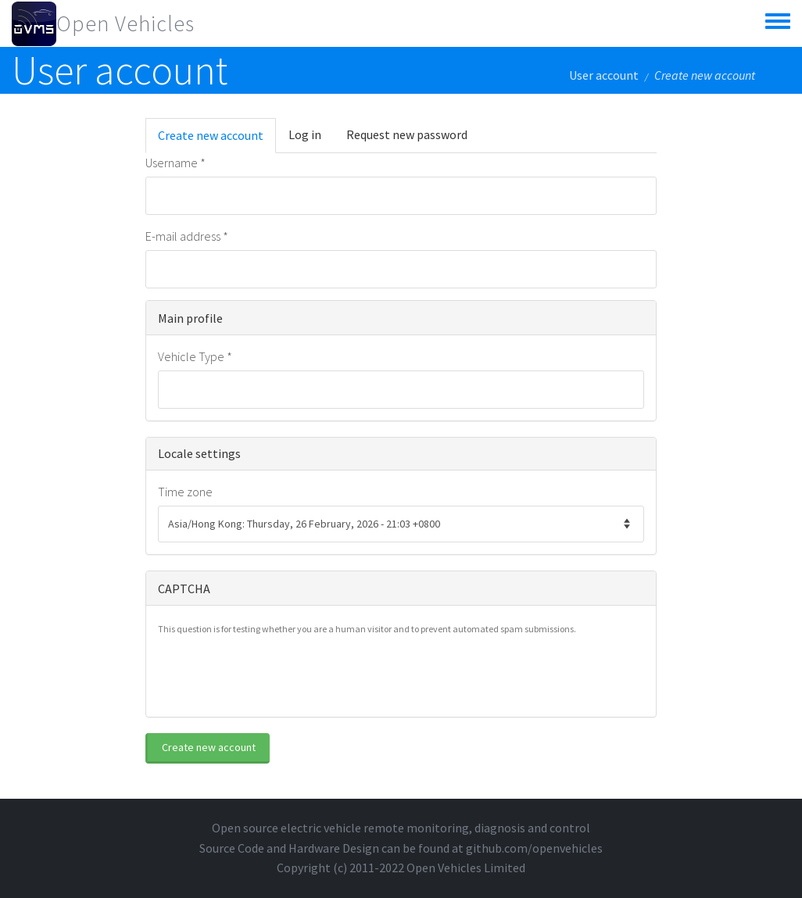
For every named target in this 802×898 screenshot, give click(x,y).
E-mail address (186, 236)
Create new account (217, 140)
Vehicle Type (195, 356)
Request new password (406, 134)
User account (604, 75)
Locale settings (199, 453)
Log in (304, 134)
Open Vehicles (125, 23)
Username (175, 162)
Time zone (185, 491)
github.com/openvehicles (534, 848)
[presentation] (277, 674)
